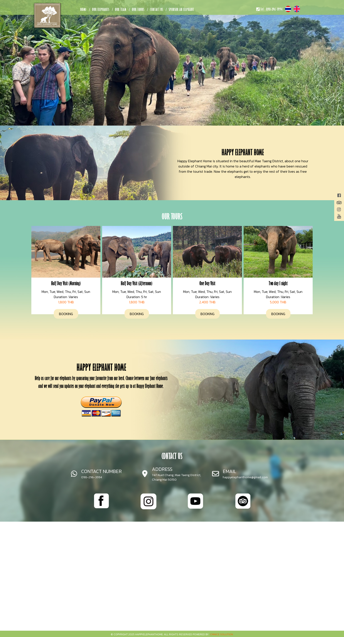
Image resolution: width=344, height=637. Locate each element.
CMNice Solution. (221, 634)
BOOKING (66, 313)
